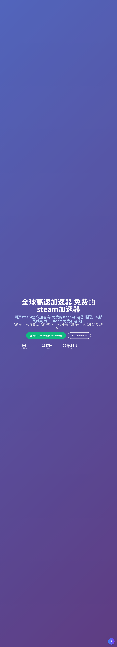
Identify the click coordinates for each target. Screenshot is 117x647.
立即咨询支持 (79, 335)
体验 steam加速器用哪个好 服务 (46, 335)
